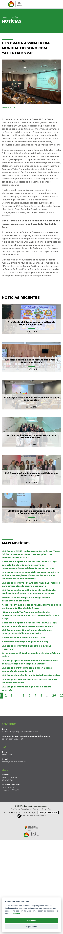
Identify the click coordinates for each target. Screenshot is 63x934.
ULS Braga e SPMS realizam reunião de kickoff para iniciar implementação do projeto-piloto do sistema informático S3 (31, 554)
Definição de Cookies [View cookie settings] (48, 812)
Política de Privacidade (21, 809)
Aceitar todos (31, 920)
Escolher (16, 914)
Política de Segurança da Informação (19, 812)
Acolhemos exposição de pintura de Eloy (25, 641)
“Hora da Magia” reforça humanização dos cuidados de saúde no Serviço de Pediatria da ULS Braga (30, 615)
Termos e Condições (42, 809)
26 (54, 695)
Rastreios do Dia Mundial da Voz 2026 (23, 637)
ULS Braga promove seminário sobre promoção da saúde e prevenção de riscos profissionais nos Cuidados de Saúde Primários (31, 575)
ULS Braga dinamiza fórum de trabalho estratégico (31, 675)
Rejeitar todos (31, 927)
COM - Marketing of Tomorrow (31, 816)
